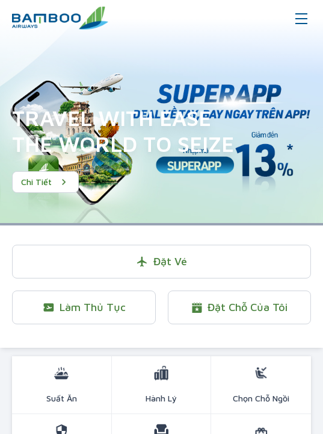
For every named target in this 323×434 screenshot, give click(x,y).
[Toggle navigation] (301, 18)
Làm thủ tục (84, 307)
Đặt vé (161, 261)
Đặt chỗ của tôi (239, 307)
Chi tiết (45, 182)
